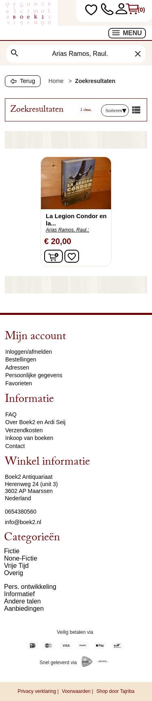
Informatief (19, 594)
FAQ (11, 414)
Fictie (11, 551)
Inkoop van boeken (29, 438)
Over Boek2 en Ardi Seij (35, 422)
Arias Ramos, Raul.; (67, 230)
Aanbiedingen (24, 608)
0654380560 (20, 511)
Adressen (17, 367)
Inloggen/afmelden (28, 351)
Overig (13, 572)
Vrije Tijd (16, 565)
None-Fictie (20, 558)
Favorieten (18, 383)
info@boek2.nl (23, 522)
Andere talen (22, 601)
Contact (15, 446)
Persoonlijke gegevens (33, 375)
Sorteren (115, 110)
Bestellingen (20, 359)
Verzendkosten (24, 430)
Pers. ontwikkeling (30, 586)
